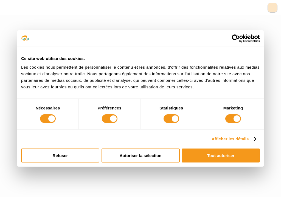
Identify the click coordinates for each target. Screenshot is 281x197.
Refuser (60, 155)
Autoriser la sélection (141, 155)
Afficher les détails (230, 139)
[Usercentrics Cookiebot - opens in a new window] (236, 38)
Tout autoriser (221, 155)
